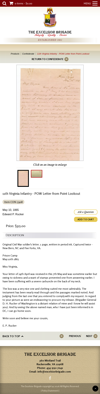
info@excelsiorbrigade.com (54, 371)
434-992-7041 (54, 368)
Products (15, 53)
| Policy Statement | (50, 390)
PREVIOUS (75, 336)
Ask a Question (86, 212)
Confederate (28, 53)
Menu (90, 3)
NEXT (89, 336)
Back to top (11, 336)
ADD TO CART (86, 219)
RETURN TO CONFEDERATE (47, 59)
